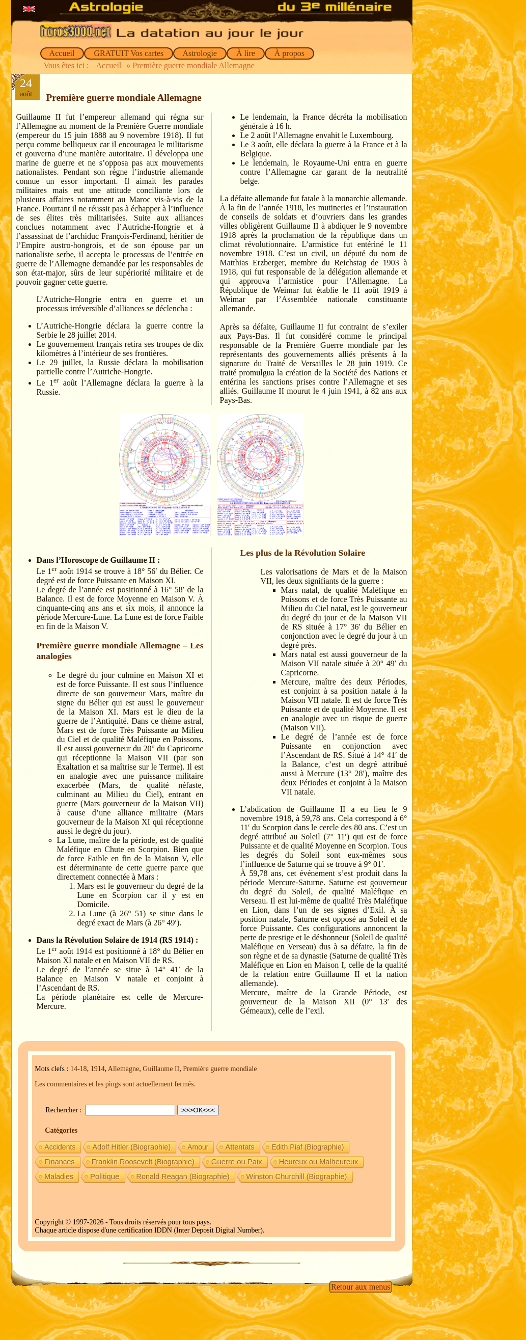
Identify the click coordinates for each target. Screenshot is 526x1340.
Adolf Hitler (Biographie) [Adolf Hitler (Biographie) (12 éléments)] (131, 1147)
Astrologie (200, 53)
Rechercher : (64, 1110)
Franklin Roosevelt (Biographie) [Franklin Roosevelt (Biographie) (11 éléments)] (143, 1162)
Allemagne (123, 1069)
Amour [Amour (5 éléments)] (197, 1147)
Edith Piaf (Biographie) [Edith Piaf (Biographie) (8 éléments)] (307, 1147)
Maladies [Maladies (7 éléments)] (58, 1176)
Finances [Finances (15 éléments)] (59, 1162)
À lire (245, 53)
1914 (98, 1069)
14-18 (78, 1069)
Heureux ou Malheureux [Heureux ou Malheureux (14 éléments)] (318, 1162)
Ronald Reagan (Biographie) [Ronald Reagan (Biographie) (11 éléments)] (183, 1176)
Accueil (62, 53)
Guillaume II (161, 1069)
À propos (289, 53)
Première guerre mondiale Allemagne (124, 97)
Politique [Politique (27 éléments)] (105, 1176)
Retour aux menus (360, 1286)
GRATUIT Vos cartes (129, 53)
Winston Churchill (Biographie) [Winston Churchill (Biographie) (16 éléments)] (296, 1176)
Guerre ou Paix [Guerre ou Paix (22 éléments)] (236, 1162)
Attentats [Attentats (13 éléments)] (239, 1147)
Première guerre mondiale (220, 1069)
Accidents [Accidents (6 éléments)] (59, 1147)
